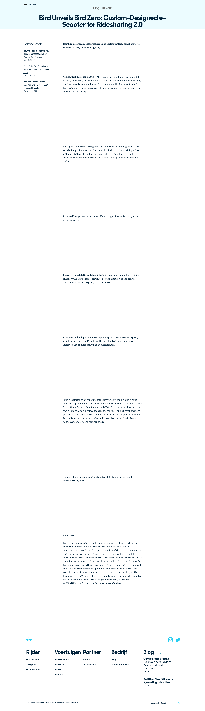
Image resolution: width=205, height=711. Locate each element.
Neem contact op (120, 664)
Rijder (33, 652)
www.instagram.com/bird (103, 580)
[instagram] (170, 640)
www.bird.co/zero (75, 481)
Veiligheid (31, 664)
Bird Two (59, 669)
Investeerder (89, 664)
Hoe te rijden (32, 659)
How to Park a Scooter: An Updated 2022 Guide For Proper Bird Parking (36, 54)
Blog (114, 659)
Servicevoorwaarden (55, 703)
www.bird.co (114, 584)
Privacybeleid (72, 703)
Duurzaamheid (33, 669)
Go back (32, 5)
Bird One (59, 674)
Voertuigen (67, 652)
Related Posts (32, 44)
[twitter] (178, 640)
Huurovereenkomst (36, 703)
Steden (86, 659)
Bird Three (60, 664)
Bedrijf (119, 652)
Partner (92, 652)
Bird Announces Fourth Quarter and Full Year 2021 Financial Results (35, 85)
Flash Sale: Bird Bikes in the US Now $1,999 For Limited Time (36, 69)
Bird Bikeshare (62, 659)
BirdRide (70, 584)
